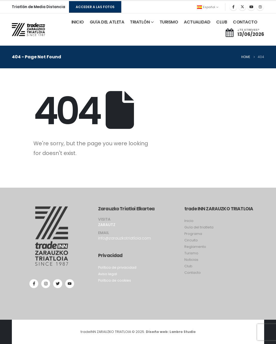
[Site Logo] (28, 29)
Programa (193, 233)
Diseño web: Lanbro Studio (171, 331)
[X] (242, 7)
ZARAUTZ (106, 224)
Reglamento (195, 246)
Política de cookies (114, 280)
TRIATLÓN (140, 22)
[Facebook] (233, 7)
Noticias (191, 259)
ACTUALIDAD (197, 22)
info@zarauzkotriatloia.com (124, 238)
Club (188, 266)
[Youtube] (251, 7)
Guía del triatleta (198, 227)
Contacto (192, 272)
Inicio (189, 220)
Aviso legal (107, 274)
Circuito (191, 240)
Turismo (191, 253)
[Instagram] (260, 7)
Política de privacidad (117, 267)
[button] (95, 7)
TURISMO (169, 22)
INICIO (77, 22)
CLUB (221, 22)
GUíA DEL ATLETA (107, 22)
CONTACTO (245, 22)
